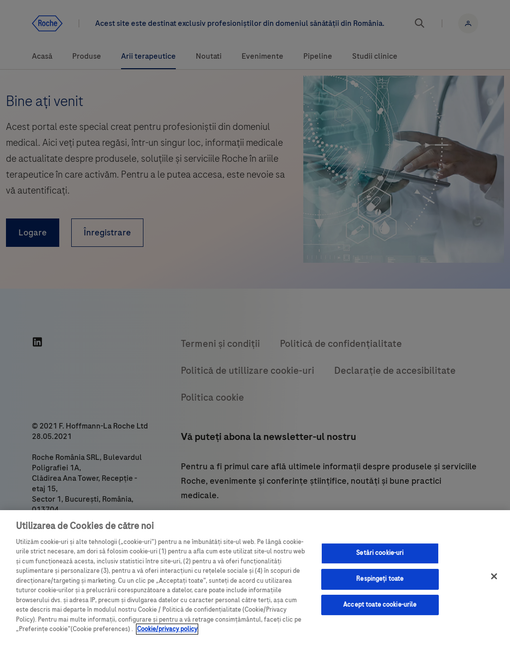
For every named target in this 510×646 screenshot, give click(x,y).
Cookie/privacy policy (167, 629)
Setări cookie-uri (379, 553)
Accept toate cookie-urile (379, 604)
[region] (255, 578)
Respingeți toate (379, 578)
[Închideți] (494, 576)
